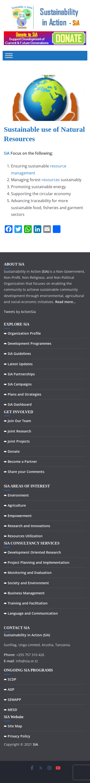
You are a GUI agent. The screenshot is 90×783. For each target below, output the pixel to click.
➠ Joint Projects (17, 441)
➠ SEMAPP (12, 699)
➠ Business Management (24, 593)
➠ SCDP (10, 679)
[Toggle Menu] (9, 55)
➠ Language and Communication (31, 613)
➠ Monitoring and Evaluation (28, 572)
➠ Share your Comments (24, 471)
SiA (7, 153)
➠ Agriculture (15, 505)
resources (51, 179)
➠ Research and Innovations (27, 526)
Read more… (65, 301)
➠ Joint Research (17, 431)
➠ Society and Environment (26, 583)
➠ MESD (10, 709)
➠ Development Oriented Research (32, 552)
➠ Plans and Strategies (22, 394)
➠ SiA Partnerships (19, 374)
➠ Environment (16, 495)
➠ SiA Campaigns (18, 384)
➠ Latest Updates (18, 364)
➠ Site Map (13, 726)
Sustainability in (17, 635)
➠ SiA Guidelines (17, 353)
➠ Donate (12, 451)
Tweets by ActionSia (20, 311)
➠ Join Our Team (17, 420)
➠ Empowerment (18, 515)
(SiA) (46, 635)
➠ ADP (9, 689)
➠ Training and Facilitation (26, 603)
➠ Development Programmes (27, 343)
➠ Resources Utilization (23, 536)
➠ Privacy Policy (17, 736)
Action (36, 635)
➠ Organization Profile (22, 333)
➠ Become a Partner (20, 461)
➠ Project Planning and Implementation (36, 562)
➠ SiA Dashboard (18, 404)
